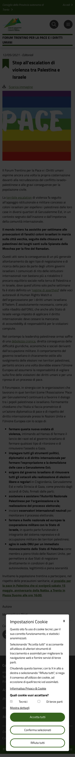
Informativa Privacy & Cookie (28, 688)
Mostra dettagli (19, 707)
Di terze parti (54, 702)
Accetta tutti (37, 717)
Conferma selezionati (37, 730)
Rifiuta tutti (38, 742)
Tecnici (23, 702)
